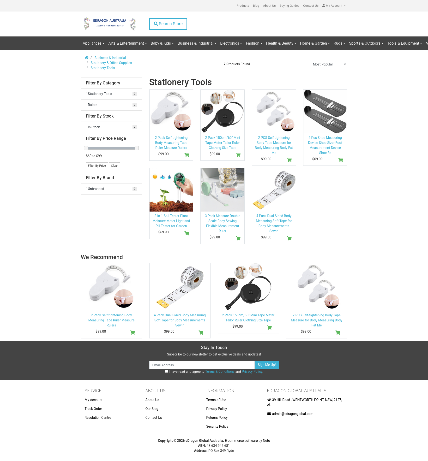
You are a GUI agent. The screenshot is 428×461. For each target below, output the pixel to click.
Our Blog (151, 409)
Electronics (229, 43)
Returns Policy (217, 418)
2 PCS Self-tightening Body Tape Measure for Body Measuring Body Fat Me (316, 320)
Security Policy (217, 426)
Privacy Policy (252, 371)
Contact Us (311, 5)
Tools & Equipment (403, 43)
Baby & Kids (161, 43)
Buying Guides (289, 5)
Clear (114, 165)
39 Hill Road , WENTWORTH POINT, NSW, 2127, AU (304, 402)
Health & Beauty (279, 43)
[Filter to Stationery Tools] (111, 94)
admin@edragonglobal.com (290, 414)
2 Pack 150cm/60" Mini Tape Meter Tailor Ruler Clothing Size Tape (222, 143)
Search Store (168, 23)
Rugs (338, 43)
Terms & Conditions (220, 371)
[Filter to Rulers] (111, 105)
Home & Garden (313, 43)
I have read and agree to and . (214, 371)
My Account (93, 400)
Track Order (93, 409)
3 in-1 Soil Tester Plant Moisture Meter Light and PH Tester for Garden (171, 221)
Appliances (92, 43)
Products (243, 5)
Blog (256, 5)
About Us (269, 5)
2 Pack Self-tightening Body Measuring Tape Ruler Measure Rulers (171, 143)
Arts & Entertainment (126, 43)
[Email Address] (202, 365)
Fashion (252, 43)
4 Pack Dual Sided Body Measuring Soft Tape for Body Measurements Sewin (180, 320)
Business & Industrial (195, 43)
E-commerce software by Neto (247, 441)
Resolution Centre (98, 418)
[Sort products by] (328, 64)
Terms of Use (216, 400)
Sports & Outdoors (364, 43)
